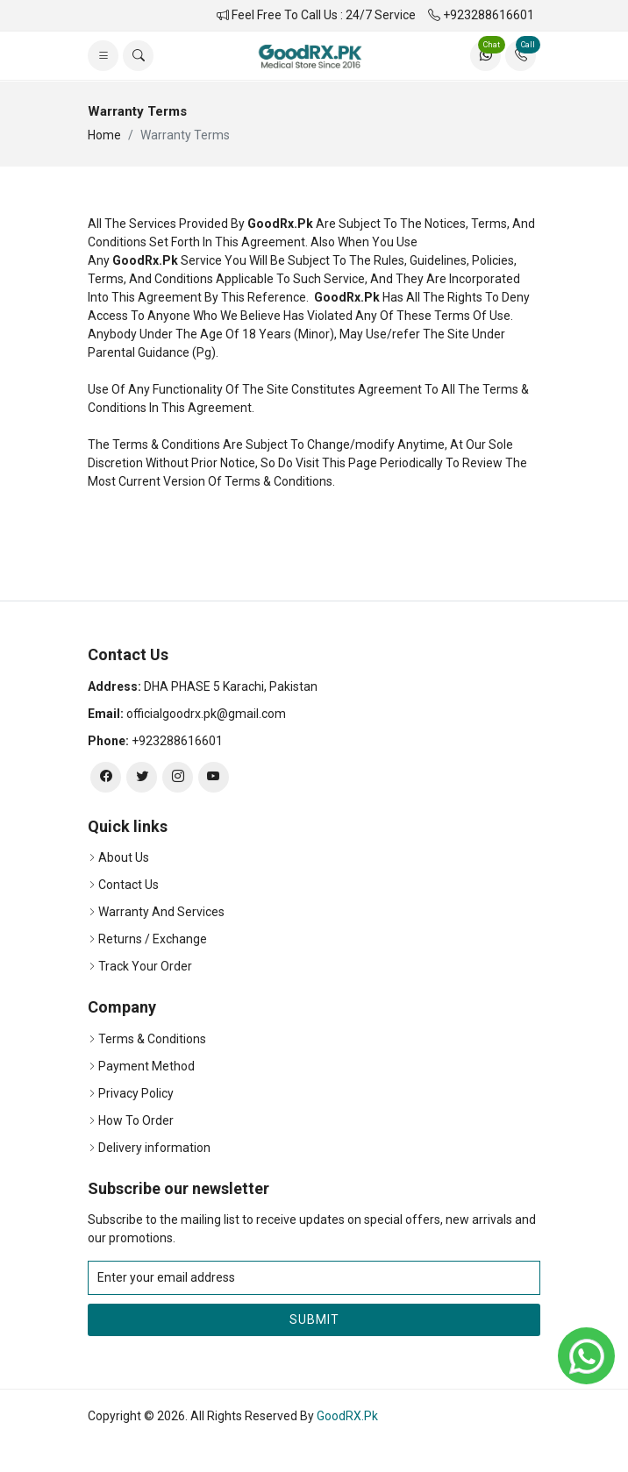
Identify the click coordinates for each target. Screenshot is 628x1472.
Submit (314, 1319)
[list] (103, 55)
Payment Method (146, 1066)
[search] (138, 55)
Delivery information (154, 1148)
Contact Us (128, 885)
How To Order (136, 1120)
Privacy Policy (136, 1093)
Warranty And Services (161, 912)
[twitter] (142, 777)
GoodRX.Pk (347, 1416)
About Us (123, 857)
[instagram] (178, 777)
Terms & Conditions (152, 1039)
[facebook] (106, 777)
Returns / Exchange (152, 939)
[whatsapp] (586, 1355)
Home (104, 135)
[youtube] (214, 777)
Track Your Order (145, 966)
